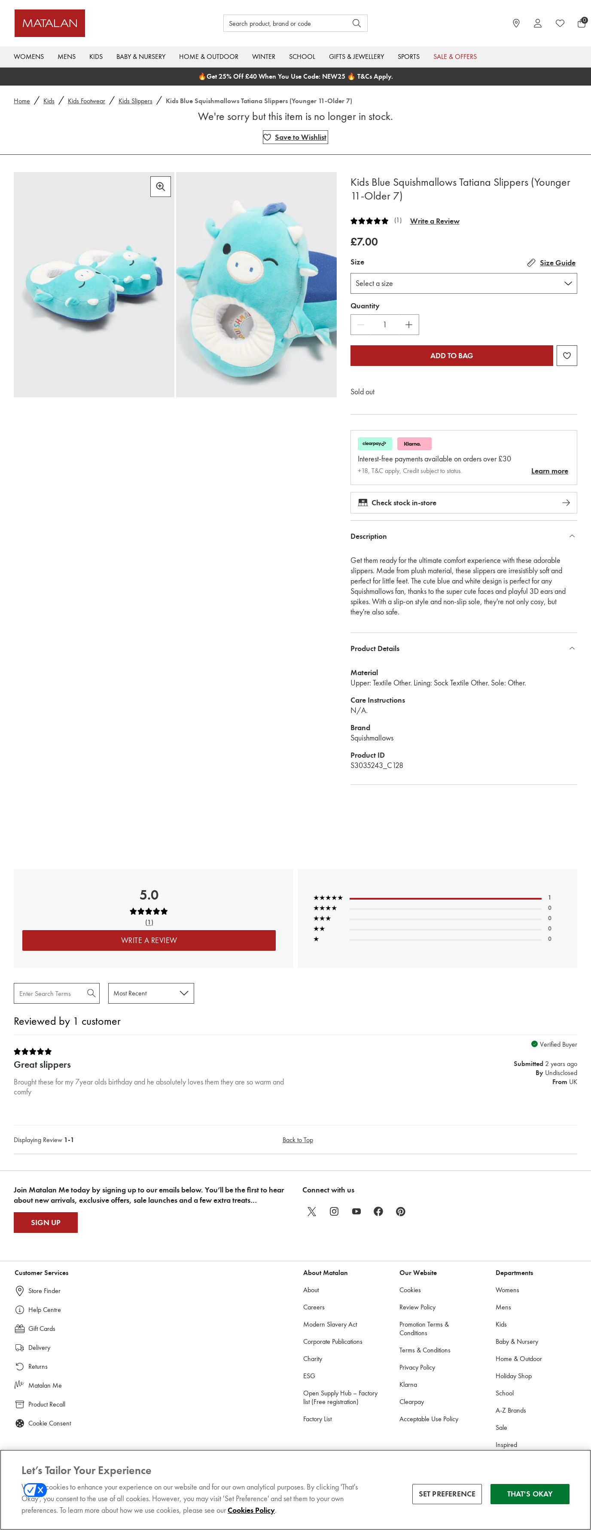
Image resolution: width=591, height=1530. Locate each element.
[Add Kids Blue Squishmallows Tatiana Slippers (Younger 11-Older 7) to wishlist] (295, 137)
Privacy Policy (417, 1367)
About (311, 1290)
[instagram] (334, 1211)
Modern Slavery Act (330, 1324)
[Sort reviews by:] (151, 993)
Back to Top (298, 1140)
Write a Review (435, 221)
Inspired (506, 1445)
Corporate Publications (333, 1341)
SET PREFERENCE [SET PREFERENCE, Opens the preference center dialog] (447, 1494)
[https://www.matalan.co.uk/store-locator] (516, 23)
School (302, 56)
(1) (398, 220)
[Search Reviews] (57, 993)
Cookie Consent (49, 1423)
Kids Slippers (135, 101)
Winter (263, 56)
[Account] (537, 23)
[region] (295, 1490)
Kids (96, 56)
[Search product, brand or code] (277, 23)
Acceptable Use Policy (428, 1419)
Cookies (410, 1290)
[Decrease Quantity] (360, 324)
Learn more (549, 471)
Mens (67, 56)
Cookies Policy (251, 1510)
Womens (29, 56)
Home (22, 101)
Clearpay (411, 1402)
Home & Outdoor (208, 56)
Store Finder (44, 1291)
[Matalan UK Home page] (86, 23)
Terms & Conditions (425, 1350)
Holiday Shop (514, 1376)
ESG (309, 1376)
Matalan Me (45, 1385)
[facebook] (378, 1211)
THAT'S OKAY (530, 1494)
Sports (409, 56)
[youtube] (356, 1211)
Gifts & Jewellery (356, 56)
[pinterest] (401, 1211)
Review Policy (417, 1307)
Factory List (317, 1419)
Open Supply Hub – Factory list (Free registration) (340, 1397)
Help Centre (44, 1310)
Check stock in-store (464, 503)
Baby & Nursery (140, 56)
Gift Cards (41, 1328)
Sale (501, 1427)
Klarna (408, 1384)
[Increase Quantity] (409, 324)
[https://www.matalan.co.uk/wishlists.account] (560, 23)
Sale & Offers (455, 56)
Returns (38, 1366)
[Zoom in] (160, 186)
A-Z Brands (511, 1410)
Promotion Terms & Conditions (424, 1328)
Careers (314, 1307)
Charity (312, 1359)
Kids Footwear (86, 101)
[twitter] (311, 1211)
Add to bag (451, 355)
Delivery (39, 1347)
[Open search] (357, 23)
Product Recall (46, 1404)
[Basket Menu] (581, 23)
